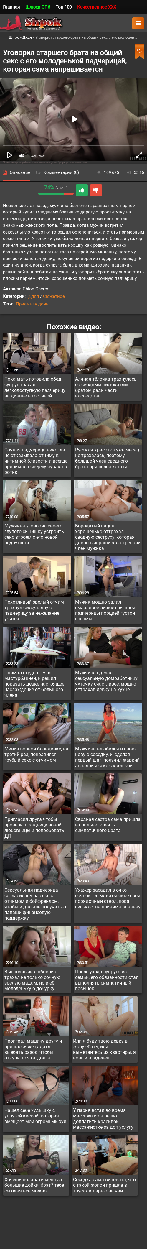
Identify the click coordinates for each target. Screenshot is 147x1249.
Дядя (33, 296)
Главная (11, 7)
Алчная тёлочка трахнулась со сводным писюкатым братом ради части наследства (106, 387)
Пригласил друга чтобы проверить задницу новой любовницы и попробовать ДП (34, 827)
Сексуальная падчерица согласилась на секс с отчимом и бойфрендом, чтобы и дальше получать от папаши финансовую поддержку (36, 904)
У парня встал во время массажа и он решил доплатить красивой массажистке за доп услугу (103, 1118)
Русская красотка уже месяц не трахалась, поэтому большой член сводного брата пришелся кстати (107, 458)
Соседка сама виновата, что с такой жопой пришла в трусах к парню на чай (104, 1185)
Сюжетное (54, 296)
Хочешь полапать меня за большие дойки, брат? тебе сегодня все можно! (34, 1185)
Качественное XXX (96, 7)
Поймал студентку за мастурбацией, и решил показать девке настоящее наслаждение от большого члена (34, 684)
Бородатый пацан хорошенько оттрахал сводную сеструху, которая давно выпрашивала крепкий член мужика (108, 537)
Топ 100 (64, 7)
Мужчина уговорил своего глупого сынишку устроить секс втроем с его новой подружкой (34, 534)
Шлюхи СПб (37, 7)
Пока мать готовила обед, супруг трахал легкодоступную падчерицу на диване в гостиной (34, 387)
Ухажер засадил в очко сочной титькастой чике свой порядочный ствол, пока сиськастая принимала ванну (108, 898)
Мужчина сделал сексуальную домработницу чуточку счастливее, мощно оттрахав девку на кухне (106, 681)
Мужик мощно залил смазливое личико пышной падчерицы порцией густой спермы (105, 610)
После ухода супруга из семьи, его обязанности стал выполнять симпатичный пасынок (106, 980)
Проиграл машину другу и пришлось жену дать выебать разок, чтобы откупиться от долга (33, 1049)
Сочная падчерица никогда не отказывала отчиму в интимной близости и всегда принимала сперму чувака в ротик (36, 461)
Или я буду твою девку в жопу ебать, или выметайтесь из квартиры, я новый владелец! (104, 1049)
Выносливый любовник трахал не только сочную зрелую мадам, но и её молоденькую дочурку (32, 980)
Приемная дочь (32, 304)
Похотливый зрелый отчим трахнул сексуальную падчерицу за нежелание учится (34, 610)
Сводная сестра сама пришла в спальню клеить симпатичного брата (108, 824)
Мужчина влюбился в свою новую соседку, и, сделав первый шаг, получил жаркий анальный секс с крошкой (107, 757)
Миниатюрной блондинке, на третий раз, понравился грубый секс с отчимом (36, 754)
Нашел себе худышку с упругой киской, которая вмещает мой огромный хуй (35, 1115)
